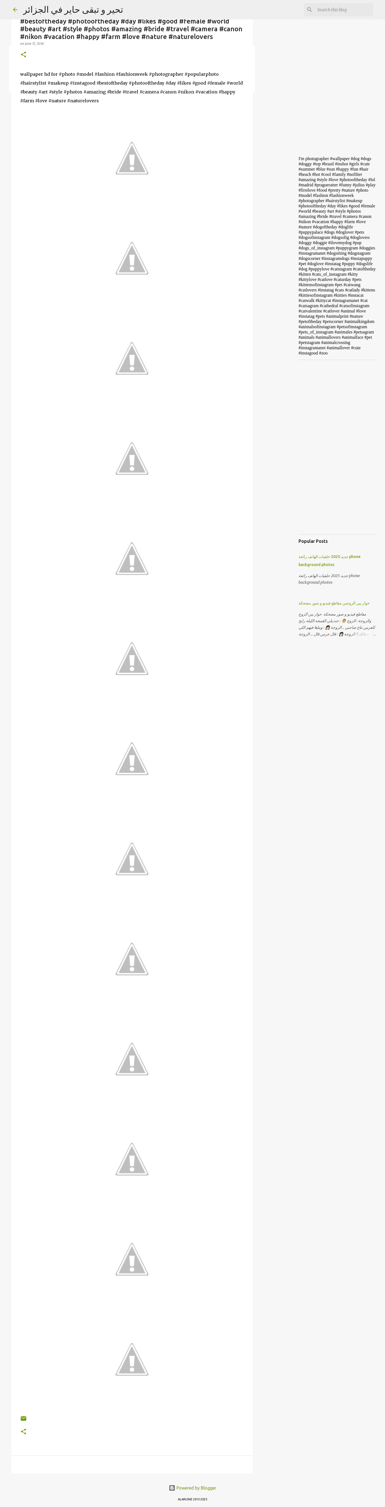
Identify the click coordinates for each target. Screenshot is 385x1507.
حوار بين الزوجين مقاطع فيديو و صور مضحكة (334, 603)
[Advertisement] (281, 239)
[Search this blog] (344, 9)
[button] (23, 55)
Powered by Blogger (192, 1487)
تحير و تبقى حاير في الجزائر (73, 9)
